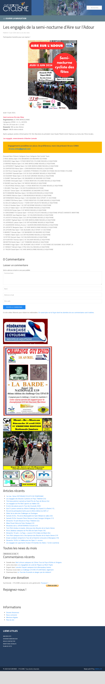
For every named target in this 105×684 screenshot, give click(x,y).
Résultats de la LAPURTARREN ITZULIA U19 (22, 538)
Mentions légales (12, 630)
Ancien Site (7, 649)
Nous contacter (11, 628)
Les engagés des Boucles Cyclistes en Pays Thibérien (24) (26, 511)
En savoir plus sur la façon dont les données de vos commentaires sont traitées (66, 325)
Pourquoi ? (44, 596)
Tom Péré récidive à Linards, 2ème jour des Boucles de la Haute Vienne (30, 541)
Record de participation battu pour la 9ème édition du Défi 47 (27, 524)
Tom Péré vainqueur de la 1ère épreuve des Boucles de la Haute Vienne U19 (32, 548)
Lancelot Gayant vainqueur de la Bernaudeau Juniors (33, 580)
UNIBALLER (98, 682)
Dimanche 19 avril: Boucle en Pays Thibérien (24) (22, 533)
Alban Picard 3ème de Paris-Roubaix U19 (20, 536)
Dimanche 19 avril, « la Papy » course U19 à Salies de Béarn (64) (28, 546)
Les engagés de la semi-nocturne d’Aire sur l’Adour (48, 27)
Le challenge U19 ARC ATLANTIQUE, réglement (37, 582)
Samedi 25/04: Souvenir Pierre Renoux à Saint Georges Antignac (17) (30, 531)
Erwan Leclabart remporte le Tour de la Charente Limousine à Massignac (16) (32, 550)
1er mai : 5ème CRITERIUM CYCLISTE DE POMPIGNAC (25, 509)
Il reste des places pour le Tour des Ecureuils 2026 (23, 519)
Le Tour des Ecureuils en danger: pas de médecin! (34, 585)
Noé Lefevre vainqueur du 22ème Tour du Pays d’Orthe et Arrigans (39, 575)
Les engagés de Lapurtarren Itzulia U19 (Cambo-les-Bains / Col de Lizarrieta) (32, 555)
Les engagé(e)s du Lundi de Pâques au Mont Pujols (35, 577)
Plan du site (10, 632)
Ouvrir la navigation (14, 18)
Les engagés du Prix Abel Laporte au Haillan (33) (22, 516)
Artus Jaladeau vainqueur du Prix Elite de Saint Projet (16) (26, 543)
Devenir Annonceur (12, 625)
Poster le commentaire (14, 320)
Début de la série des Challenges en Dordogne (22, 526)
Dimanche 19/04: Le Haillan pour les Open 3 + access (24, 553)
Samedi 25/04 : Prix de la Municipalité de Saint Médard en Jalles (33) (29, 528)
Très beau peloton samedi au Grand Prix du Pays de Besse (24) (27, 514)
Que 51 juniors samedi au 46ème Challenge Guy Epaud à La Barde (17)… (30, 521)
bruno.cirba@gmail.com (20, 148)
